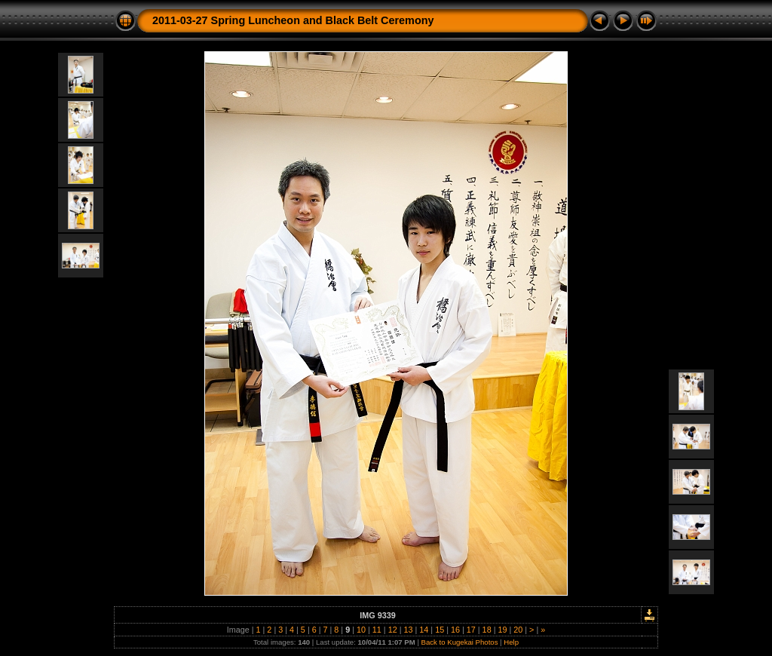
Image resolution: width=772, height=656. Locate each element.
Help (511, 642)
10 (361, 629)
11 (377, 629)
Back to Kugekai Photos (459, 642)
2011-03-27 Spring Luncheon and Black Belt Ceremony (292, 20)
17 (471, 629)
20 (518, 629)
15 (439, 629)
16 (455, 629)
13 (408, 629)
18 (487, 629)
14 (423, 629)
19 (502, 629)
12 (393, 629)
